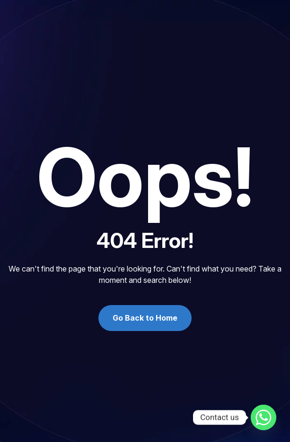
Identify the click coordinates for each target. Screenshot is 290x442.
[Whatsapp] (263, 417)
